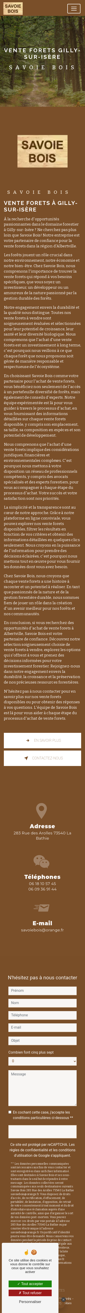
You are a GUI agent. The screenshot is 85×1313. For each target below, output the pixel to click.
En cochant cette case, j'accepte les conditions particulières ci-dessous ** (43, 1109)
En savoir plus (42, 740)
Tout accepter (30, 1284)
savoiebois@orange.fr (42, 924)
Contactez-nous (42, 758)
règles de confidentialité (29, 1144)
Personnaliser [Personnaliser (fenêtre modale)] (30, 1302)
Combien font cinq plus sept (31, 1046)
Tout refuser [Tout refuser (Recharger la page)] (30, 1293)
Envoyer (42, 1126)
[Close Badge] (63, 1299)
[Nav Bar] (73, 8)
